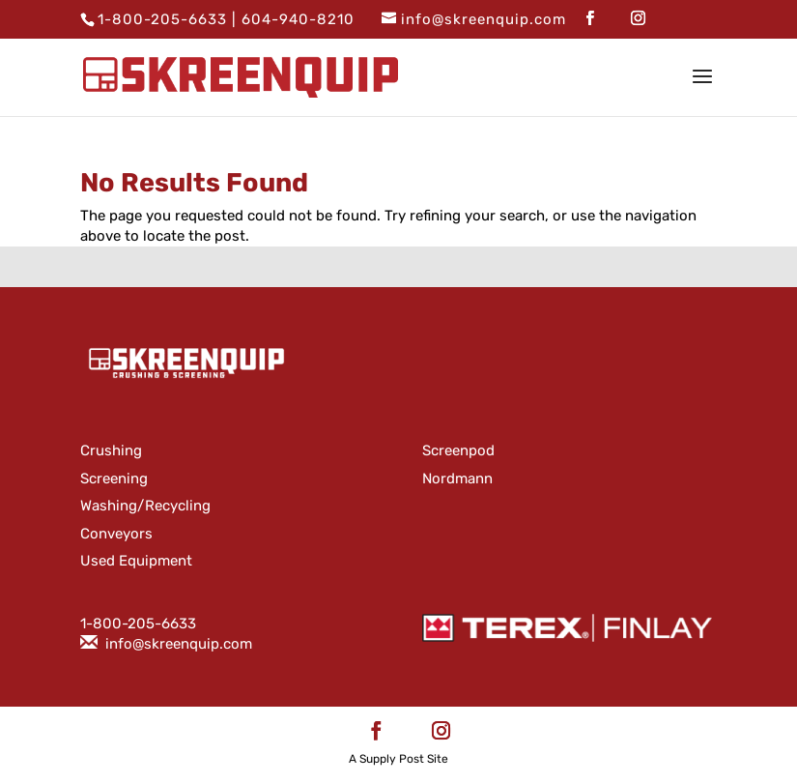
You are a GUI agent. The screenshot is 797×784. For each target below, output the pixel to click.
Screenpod (458, 450)
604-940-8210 (298, 19)
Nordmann (457, 478)
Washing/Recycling (145, 505)
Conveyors (116, 533)
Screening (114, 478)
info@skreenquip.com (178, 644)
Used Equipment (136, 560)
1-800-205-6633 (162, 19)
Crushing (111, 450)
